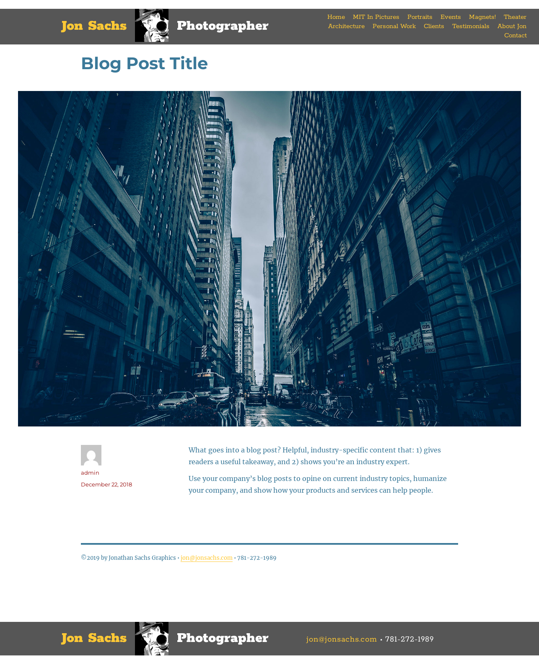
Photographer (223, 26)
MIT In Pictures (376, 17)
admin (90, 472)
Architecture (346, 26)
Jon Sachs (94, 26)
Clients (434, 26)
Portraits (420, 17)
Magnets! (482, 17)
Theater (515, 17)
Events (451, 17)
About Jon (512, 26)
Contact (515, 35)
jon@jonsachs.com (207, 557)
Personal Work (394, 26)
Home (336, 17)
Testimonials (471, 26)
